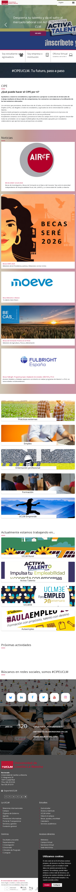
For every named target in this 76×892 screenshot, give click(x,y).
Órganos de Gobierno (11, 813)
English (61, 2)
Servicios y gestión (10, 824)
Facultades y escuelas (11, 840)
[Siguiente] (70, 25)
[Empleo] (37, 435)
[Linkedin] (13, 796)
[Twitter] (9, 796)
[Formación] (37, 484)
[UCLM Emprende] (37, 508)
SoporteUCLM (10, 790)
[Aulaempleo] (37, 620)
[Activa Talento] (37, 572)
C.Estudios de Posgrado (11, 850)
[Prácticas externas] (37, 411)
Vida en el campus (47, 816)
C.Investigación (8, 845)
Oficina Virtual (60, 53)
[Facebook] (5, 796)
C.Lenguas (6, 853)
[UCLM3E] (37, 596)
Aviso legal (4, 883)
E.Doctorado (7, 847)
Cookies (12, 883)
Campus (6, 811)
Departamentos (9, 842)
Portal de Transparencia (12, 821)
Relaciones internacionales (13, 808)
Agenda (5, 816)
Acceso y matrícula (47, 811)
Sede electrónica (47, 847)
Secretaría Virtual (47, 845)
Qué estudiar (45, 808)
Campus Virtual (46, 842)
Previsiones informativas (12, 818)
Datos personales (22, 883)
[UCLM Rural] (37, 548)
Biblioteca (44, 840)
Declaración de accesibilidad (10, 885)
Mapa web (24, 885)
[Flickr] (25, 796)
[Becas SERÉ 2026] (37, 230)
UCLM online (45, 813)
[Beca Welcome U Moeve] (37, 287)
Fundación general (10, 826)
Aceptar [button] (47, 885)
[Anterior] (5, 25)
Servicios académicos (48, 824)
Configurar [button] (56, 885)
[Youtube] (21, 796)
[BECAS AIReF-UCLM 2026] (37, 166)
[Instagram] (17, 796)
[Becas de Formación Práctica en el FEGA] (37, 325)
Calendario (45, 821)
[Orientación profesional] (37, 459)
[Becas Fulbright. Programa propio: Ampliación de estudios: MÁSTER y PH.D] (37, 366)
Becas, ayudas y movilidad (50, 818)
